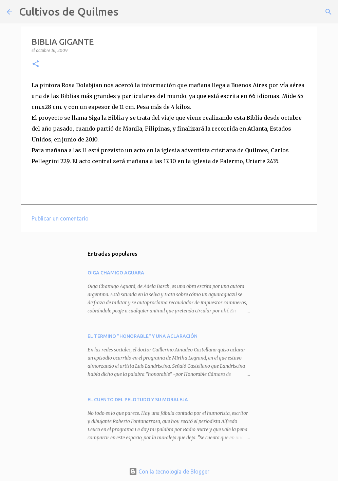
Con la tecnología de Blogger (169, 471)
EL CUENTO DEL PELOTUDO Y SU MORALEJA (138, 399)
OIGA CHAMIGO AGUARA (116, 272)
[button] (36, 64)
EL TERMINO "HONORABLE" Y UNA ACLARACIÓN (143, 336)
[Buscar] (128, 12)
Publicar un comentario (60, 218)
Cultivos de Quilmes (68, 11)
